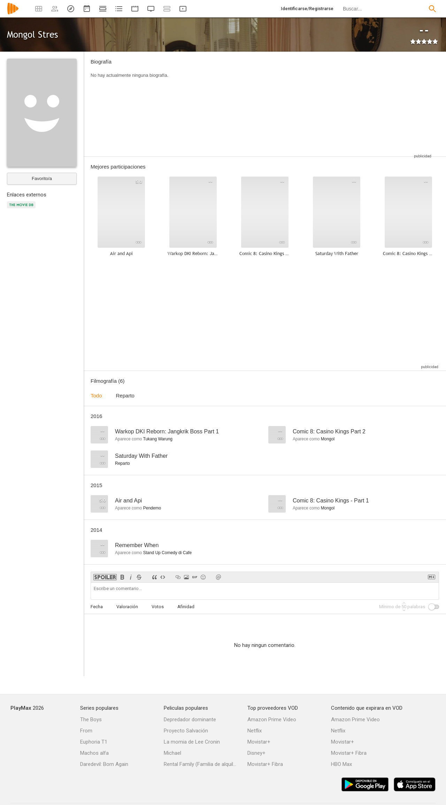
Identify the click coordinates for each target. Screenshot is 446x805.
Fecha (97, 606)
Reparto (125, 395)
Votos (158, 606)
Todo (96, 395)
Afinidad (185, 606)
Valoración (127, 606)
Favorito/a (42, 178)
